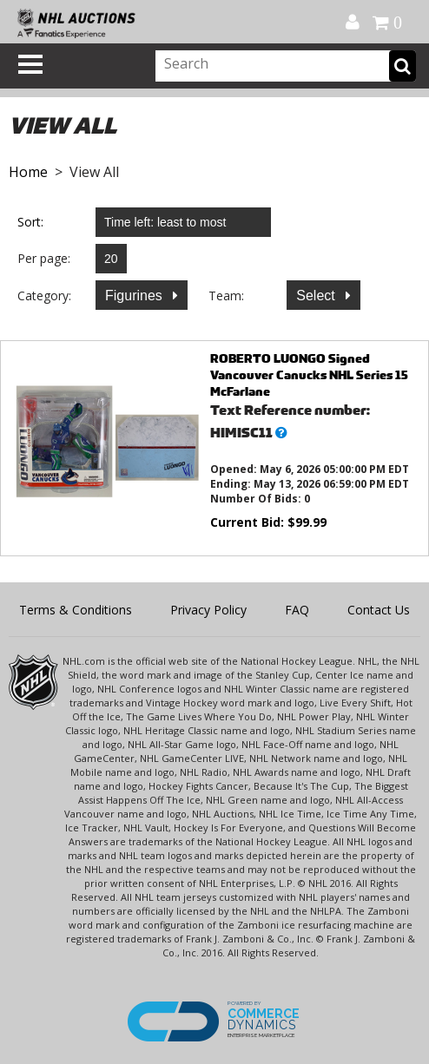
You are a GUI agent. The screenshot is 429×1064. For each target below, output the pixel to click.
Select (317, 295)
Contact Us (378, 609)
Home (28, 171)
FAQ (297, 609)
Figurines (135, 295)
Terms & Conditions (75, 609)
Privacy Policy (208, 609)
